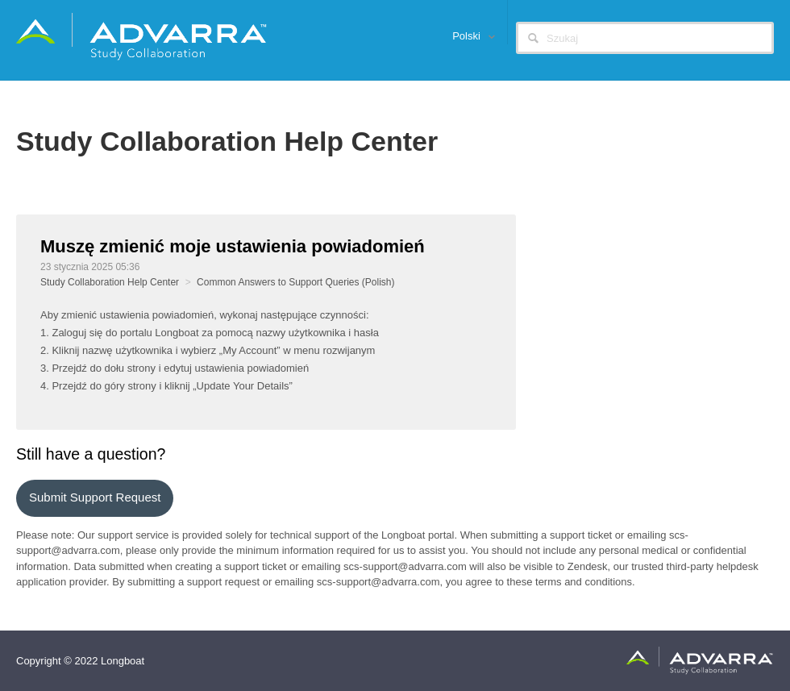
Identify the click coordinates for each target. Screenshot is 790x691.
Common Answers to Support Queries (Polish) (295, 282)
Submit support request (94, 497)
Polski (467, 36)
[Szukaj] (645, 38)
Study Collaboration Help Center (109, 282)
